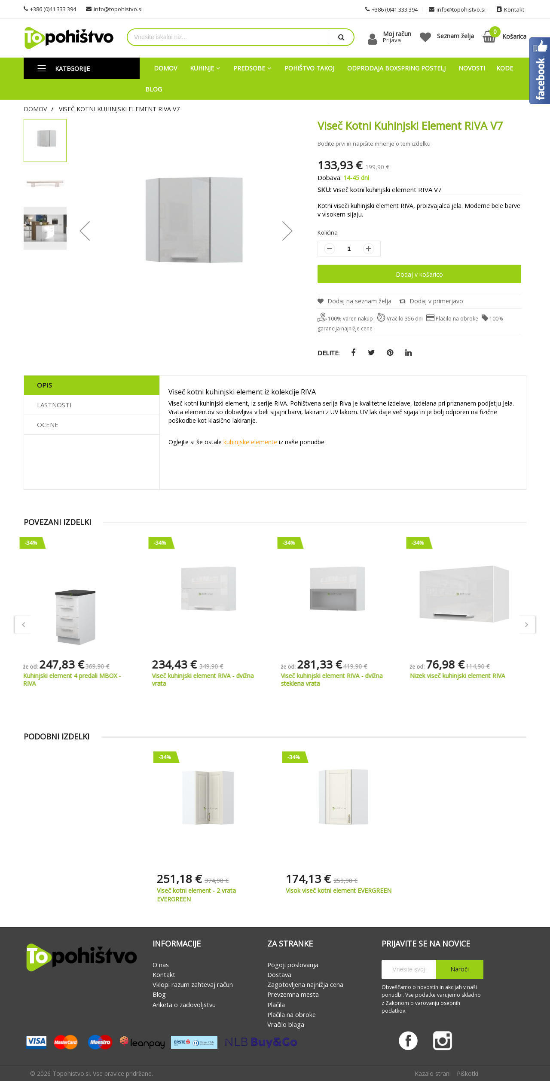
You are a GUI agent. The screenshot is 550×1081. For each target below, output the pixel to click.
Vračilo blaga (285, 1024)
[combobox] (228, 37)
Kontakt (164, 974)
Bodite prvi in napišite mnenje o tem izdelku (374, 143)
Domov (35, 109)
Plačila (276, 1004)
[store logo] (69, 38)
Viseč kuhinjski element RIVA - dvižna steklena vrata (337, 680)
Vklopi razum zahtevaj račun (193, 984)
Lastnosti (54, 405)
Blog (159, 994)
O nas (161, 964)
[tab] (91, 386)
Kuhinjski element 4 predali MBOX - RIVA (77, 680)
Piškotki (467, 1073)
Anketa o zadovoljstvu (184, 1004)
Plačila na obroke (291, 1014)
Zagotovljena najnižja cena (305, 984)
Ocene (47, 425)
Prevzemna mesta (293, 994)
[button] (45, 184)
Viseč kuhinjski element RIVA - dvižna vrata (208, 680)
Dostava (279, 974)
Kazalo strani (433, 1073)
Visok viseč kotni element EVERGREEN (338, 891)
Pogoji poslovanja (292, 964)
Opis (44, 385)
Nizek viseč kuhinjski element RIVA (462, 676)
